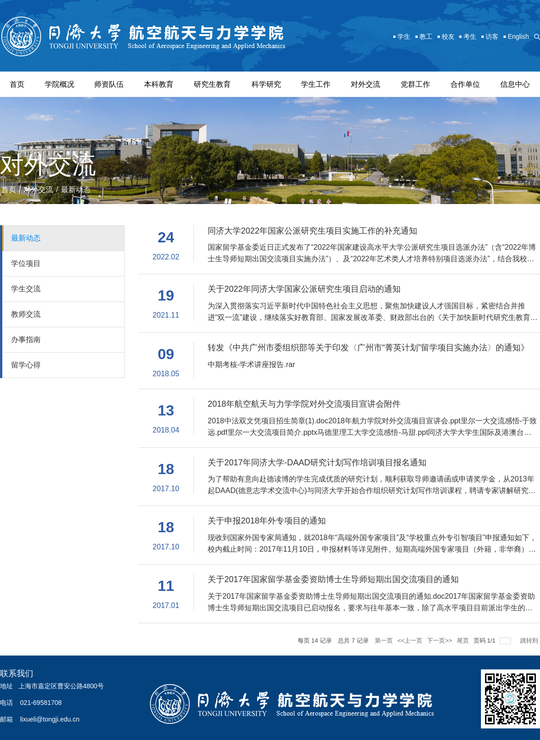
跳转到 (530, 640)
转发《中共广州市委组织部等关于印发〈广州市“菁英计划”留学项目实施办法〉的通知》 (368, 347)
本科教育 (159, 84)
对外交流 (365, 84)
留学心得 (26, 365)
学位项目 (26, 263)
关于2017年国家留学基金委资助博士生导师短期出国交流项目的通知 (333, 579)
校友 (448, 36)
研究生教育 (212, 84)
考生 (469, 36)
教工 (426, 36)
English (518, 36)
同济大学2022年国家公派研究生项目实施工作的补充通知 (312, 230)
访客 (492, 36)
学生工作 (315, 84)
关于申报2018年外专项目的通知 (267, 520)
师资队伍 (109, 84)
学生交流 (26, 289)
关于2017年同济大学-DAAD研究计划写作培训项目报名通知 (317, 462)
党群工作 (415, 84)
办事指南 (26, 339)
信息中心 (515, 84)
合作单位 (465, 84)
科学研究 (266, 84)
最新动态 (75, 189)
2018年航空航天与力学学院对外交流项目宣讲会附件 (304, 404)
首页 (17, 84)
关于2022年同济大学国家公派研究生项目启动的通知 (304, 289)
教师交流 (26, 314)
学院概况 (59, 84)
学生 (403, 36)
